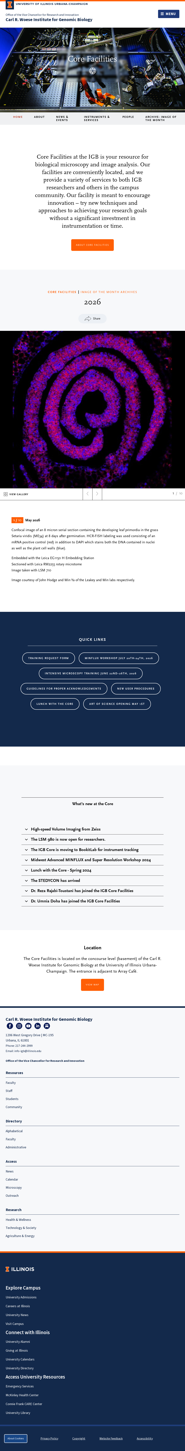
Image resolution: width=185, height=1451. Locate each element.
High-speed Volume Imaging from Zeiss (62, 831)
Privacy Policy (49, 1439)
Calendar (12, 1179)
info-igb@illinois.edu (27, 1051)
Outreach (12, 1195)
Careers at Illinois (18, 1306)
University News (17, 1315)
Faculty (11, 1082)
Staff (9, 1091)
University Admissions (21, 1297)
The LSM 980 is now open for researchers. (64, 841)
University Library (18, 1413)
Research (13, 1210)
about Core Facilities (92, 245)
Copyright (78, 1439)
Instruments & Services (97, 118)
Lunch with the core (55, 704)
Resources (14, 1073)
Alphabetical (14, 1131)
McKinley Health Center (22, 1395)
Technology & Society (21, 1228)
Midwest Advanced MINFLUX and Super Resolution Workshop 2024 (87, 861)
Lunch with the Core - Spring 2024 (57, 872)
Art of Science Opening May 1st (117, 704)
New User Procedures (136, 688)
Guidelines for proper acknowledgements (64, 688)
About (39, 117)
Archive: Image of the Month (161, 118)
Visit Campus (15, 1324)
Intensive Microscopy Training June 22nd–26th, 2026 (91, 673)
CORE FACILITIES (62, 292)
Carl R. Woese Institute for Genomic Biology (49, 19)
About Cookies (16, 1438)
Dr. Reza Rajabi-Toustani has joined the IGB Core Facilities (78, 892)
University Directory (20, 1368)
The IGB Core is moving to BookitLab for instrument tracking (81, 851)
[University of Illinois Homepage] (20, 1269)
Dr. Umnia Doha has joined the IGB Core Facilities (72, 903)
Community (14, 1107)
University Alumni (18, 1341)
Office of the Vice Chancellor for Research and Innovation (42, 15)
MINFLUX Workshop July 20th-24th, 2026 (119, 658)
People (128, 117)
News (10, 1171)
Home (18, 117)
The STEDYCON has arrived (52, 882)
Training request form (48, 658)
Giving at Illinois (17, 1350)
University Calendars (20, 1359)
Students (12, 1099)
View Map (92, 985)
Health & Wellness (18, 1219)
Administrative (16, 1147)
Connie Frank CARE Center (24, 1404)
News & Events (62, 118)
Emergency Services (20, 1386)
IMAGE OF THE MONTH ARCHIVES (109, 292)
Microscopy (14, 1187)
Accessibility (145, 1439)
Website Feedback (111, 1439)
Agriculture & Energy (20, 1236)
